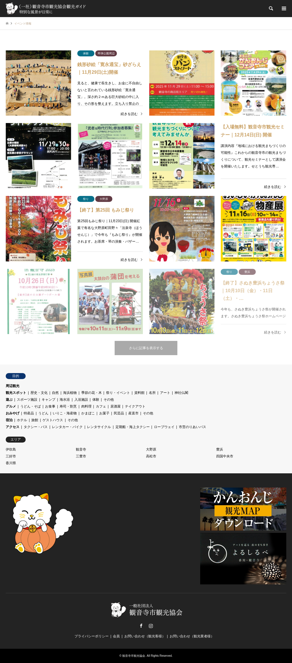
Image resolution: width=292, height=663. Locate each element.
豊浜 (219, 449)
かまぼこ (88, 413)
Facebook (141, 626)
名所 (152, 393)
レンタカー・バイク (67, 427)
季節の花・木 (91, 393)
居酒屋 (115, 406)
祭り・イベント (118, 393)
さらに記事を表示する (146, 348)
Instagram (151, 626)
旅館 (34, 420)
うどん (43, 413)
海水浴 (65, 400)
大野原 (151, 449)
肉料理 (86, 406)
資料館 (139, 393)
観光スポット (16, 393)
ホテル (22, 420)
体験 (95, 400)
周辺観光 (12, 386)
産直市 (133, 413)
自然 (55, 393)
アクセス (12, 427)
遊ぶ (9, 400)
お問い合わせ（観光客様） (144, 636)
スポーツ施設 (27, 400)
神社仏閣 (181, 393)
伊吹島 (11, 449)
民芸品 (119, 413)
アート (165, 393)
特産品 (29, 413)
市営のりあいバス (192, 427)
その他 (109, 400)
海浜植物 (70, 393)
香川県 (11, 463)
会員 (116, 636)
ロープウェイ (164, 427)
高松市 (151, 456)
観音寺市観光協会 (133, 655)
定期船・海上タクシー (132, 427)
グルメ (11, 406)
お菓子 (104, 413)
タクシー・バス (36, 427)
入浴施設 (81, 400)
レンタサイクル (99, 427)
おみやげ (12, 413)
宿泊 (9, 420)
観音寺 (81, 449)
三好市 (11, 456)
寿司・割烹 (68, 406)
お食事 (50, 406)
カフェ (101, 406)
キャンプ (48, 400)
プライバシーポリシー (91, 636)
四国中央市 (224, 456)
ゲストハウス (52, 420)
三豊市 (81, 456)
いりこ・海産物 (65, 413)
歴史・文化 (39, 393)
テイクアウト (135, 406)
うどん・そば (30, 406)
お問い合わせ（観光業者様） (192, 636)
